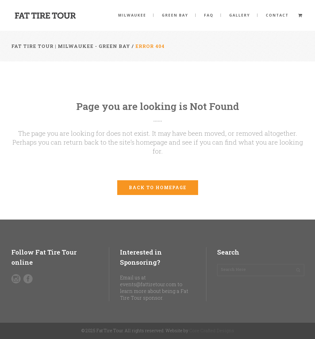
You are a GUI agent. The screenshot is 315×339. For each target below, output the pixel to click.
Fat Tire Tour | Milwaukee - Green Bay (70, 46)
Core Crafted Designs (211, 330)
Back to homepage (157, 187)
